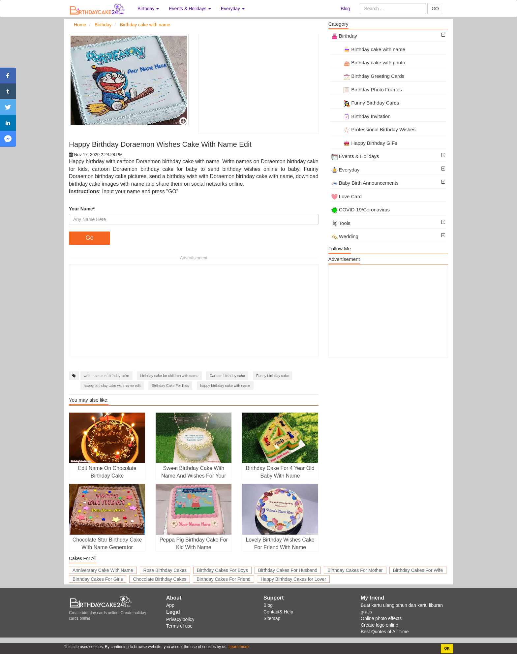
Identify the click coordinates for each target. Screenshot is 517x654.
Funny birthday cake (272, 376)
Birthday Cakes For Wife (418, 570)
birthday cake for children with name (169, 376)
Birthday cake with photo (368, 62)
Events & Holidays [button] (190, 8)
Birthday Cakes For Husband (288, 570)
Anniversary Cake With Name (103, 570)
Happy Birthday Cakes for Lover (293, 579)
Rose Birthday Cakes (165, 570)
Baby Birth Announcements (365, 183)
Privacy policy (180, 619)
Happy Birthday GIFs (364, 143)
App (170, 605)
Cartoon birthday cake (227, 376)
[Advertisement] (258, 84)
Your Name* (82, 208)
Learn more (238, 646)
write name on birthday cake (106, 376)
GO (435, 8)
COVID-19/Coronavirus (360, 209)
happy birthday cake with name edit (112, 386)
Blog (345, 8)
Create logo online (379, 625)
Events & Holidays (355, 156)
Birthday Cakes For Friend (223, 579)
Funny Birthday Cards (365, 103)
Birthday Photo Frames (366, 89)
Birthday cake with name (368, 49)
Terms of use (179, 626)
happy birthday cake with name (225, 386)
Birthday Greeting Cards (368, 76)
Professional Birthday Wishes (373, 129)
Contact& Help (278, 611)
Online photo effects (381, 618)
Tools (340, 223)
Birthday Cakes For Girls (98, 579)
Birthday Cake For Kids (170, 386)
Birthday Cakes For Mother (354, 570)
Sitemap (271, 618)
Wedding (344, 236)
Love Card (346, 196)
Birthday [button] (148, 8)
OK (446, 648)
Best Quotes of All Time (385, 631)
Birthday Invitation (361, 116)
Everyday (345, 169)
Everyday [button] (233, 8)
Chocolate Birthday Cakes (159, 579)
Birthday (344, 36)
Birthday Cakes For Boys (222, 570)
